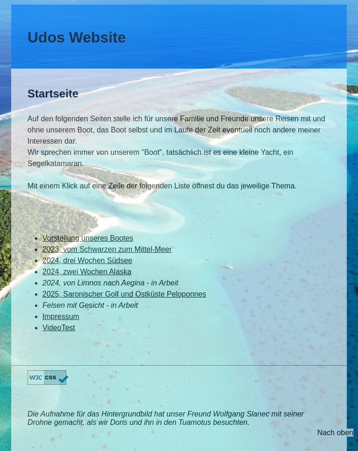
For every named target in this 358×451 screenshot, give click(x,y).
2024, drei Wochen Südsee (87, 260)
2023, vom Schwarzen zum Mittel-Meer (107, 249)
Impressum (60, 316)
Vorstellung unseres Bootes (87, 238)
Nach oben (335, 433)
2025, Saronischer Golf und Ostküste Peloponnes (124, 294)
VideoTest (58, 328)
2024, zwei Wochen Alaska (86, 272)
